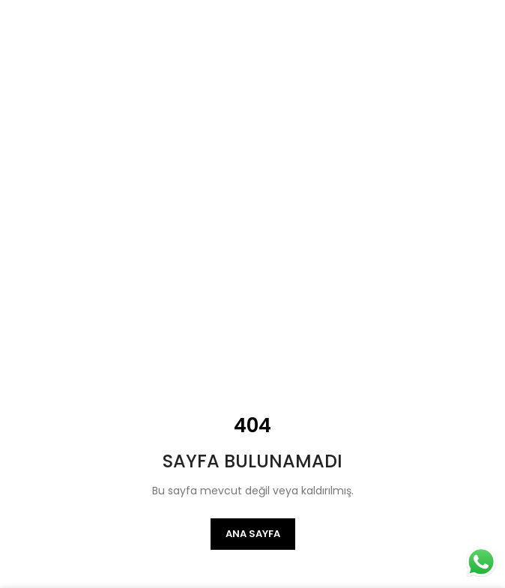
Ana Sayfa (253, 534)
